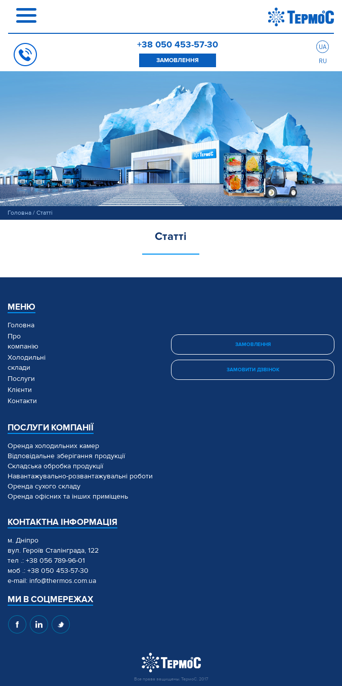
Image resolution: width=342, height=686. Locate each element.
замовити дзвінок (253, 370)
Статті (44, 213)
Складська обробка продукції (55, 466)
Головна (19, 213)
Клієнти (20, 389)
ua (322, 47)
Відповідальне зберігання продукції (66, 456)
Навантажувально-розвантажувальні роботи (80, 476)
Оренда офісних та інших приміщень (68, 496)
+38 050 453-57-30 (177, 44)
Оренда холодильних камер (53, 446)
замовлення (177, 60)
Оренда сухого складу (44, 486)
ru (323, 61)
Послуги (21, 378)
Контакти (22, 401)
